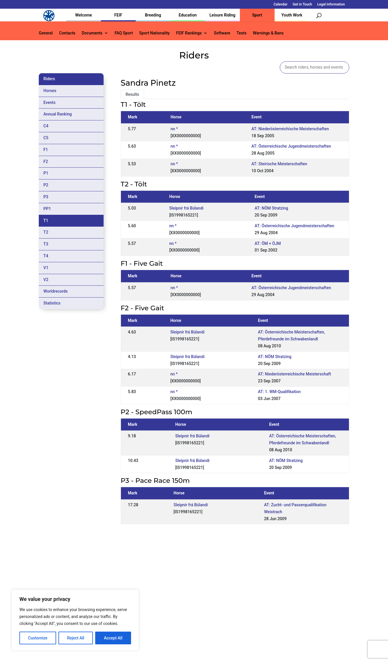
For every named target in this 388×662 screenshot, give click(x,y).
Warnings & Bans (268, 33)
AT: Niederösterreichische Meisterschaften (290, 128)
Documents (92, 33)
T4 (45, 256)
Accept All (113, 638)
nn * (174, 128)
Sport (257, 15)
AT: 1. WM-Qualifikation (279, 391)
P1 (45, 173)
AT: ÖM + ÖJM (268, 243)
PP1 (47, 208)
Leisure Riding (222, 15)
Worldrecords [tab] (55, 291)
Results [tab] (132, 94)
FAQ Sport (124, 33)
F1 (45, 149)
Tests (241, 33)
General (46, 33)
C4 (45, 126)
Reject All (75, 638)
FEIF (118, 15)
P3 (45, 197)
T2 (45, 232)
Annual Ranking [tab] (57, 114)
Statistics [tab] (51, 303)
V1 (45, 267)
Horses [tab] (49, 90)
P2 (45, 185)
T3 (45, 244)
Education (188, 15)
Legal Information (331, 4)
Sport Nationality (154, 33)
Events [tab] (49, 102)
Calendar (280, 4)
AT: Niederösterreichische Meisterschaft (294, 374)
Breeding (153, 15)
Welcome (83, 15)
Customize (37, 638)
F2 (45, 161)
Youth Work (292, 15)
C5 (45, 137)
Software (222, 33)
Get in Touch (302, 4)
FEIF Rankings (189, 33)
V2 (45, 279)
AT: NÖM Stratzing (271, 208)
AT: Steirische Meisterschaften (279, 164)
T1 (45, 220)
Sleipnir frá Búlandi (186, 208)
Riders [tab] (49, 78)
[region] (75, 620)
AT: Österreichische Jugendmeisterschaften (291, 146)
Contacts (67, 33)
